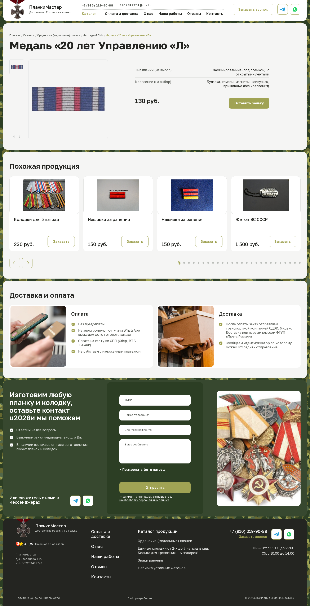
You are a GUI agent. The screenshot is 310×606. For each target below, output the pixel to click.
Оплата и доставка (121, 14)
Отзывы (194, 14)
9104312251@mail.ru (136, 5)
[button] (27, 263)
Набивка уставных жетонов (162, 568)
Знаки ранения (150, 560)
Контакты (214, 14)
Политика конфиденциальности (38, 598)
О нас (148, 14)
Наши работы (170, 14)
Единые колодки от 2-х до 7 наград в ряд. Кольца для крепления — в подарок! (173, 550)
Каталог (89, 14)
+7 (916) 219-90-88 (97, 5)
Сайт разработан (152, 598)
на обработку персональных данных (144, 500)
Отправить (155, 487)
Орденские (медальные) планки (165, 541)
